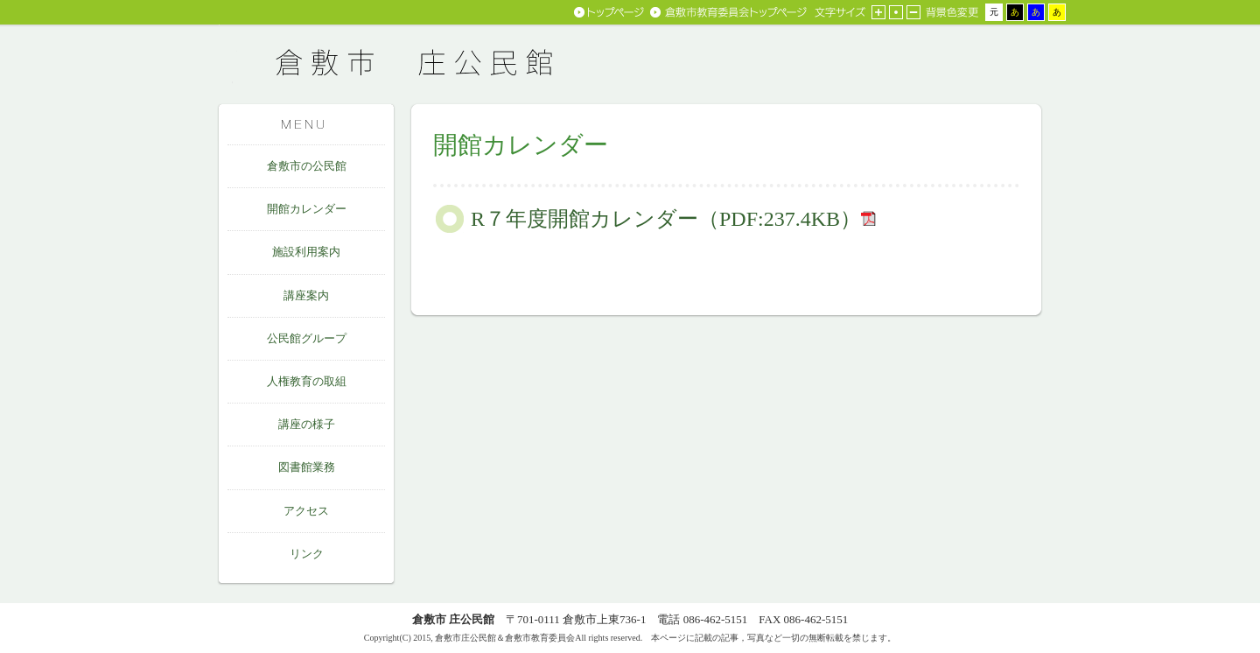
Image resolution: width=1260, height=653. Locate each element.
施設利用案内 (306, 251)
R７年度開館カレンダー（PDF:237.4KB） (666, 218)
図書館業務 (306, 467)
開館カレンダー (306, 208)
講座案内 (306, 295)
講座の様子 (306, 424)
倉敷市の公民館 (306, 165)
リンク (307, 553)
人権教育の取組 (306, 381)
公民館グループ (306, 338)
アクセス (306, 510)
